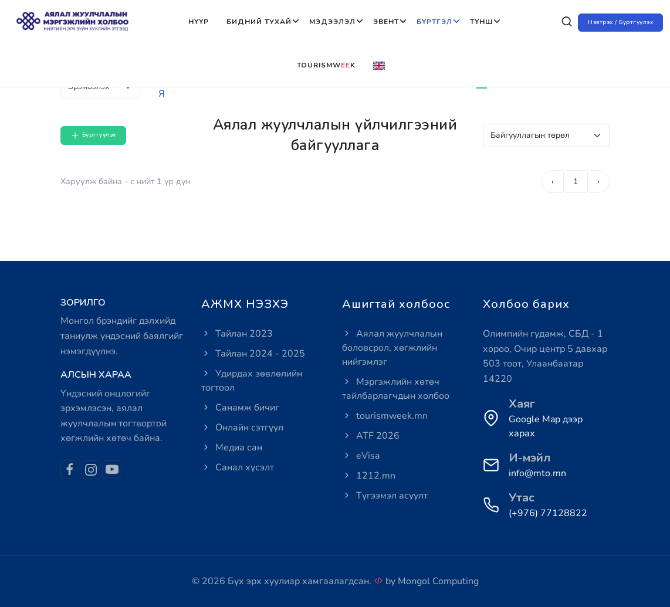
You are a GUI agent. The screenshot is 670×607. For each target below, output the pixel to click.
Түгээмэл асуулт (385, 495)
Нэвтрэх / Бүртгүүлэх (620, 22)
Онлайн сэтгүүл (242, 427)
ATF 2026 (371, 435)
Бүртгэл (434, 21)
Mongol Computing (438, 581)
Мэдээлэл (332, 21)
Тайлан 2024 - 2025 (253, 353)
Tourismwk (326, 65)
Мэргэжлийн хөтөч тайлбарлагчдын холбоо (395, 388)
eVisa (361, 455)
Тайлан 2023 (237, 333)
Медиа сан (231, 447)
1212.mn (368, 475)
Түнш (481, 21)
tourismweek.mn (385, 415)
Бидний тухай (259, 21)
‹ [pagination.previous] (552, 181)
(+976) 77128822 (548, 513)
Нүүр (198, 21)
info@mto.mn (537, 473)
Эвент (386, 21)
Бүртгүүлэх (93, 135)
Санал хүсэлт (237, 467)
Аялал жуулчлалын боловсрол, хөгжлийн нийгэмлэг (392, 347)
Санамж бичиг (240, 407)
